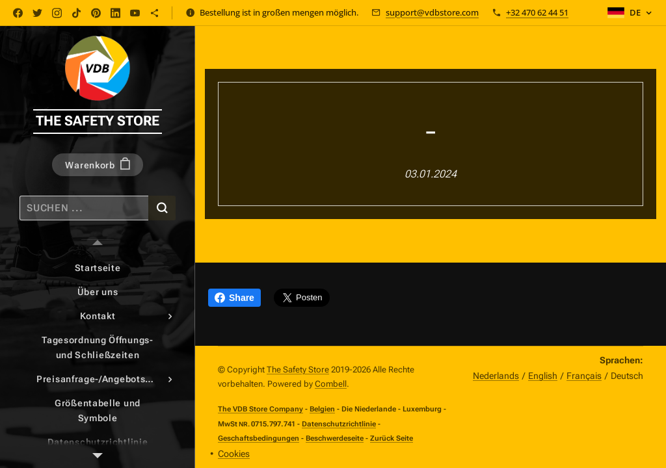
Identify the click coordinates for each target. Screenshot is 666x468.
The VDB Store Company (260, 408)
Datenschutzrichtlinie (339, 424)
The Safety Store (298, 369)
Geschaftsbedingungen (258, 438)
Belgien (322, 408)
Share (234, 297)
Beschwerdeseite (335, 438)
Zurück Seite (391, 438)
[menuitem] (97, 268)
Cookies (234, 453)
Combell (331, 384)
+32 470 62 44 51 (537, 12)
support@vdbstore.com (432, 12)
